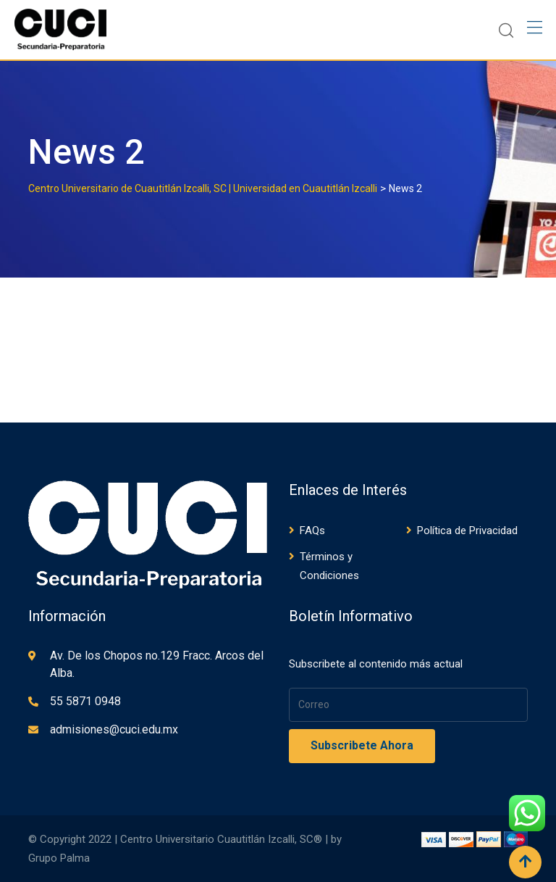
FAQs (312, 530)
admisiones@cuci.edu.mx (114, 729)
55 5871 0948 (85, 701)
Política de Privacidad (467, 530)
